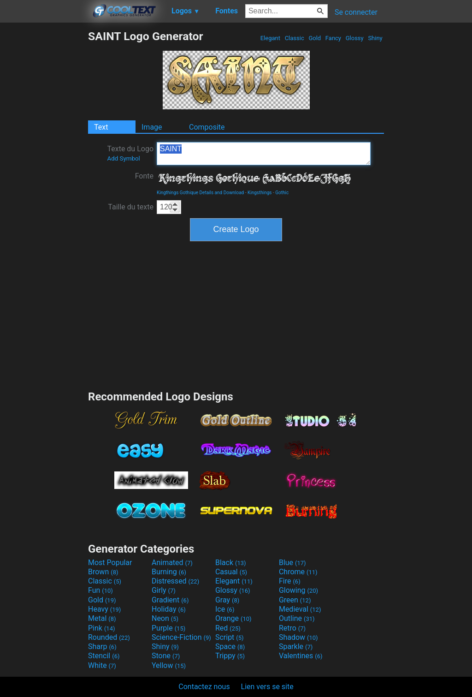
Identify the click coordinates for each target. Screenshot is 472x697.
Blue (292, 562)
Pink (101, 628)
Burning (169, 571)
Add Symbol (123, 158)
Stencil (103, 655)
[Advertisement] (44, 168)
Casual (231, 571)
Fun (100, 590)
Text (101, 127)
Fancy (333, 38)
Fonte (144, 176)
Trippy (230, 655)
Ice (224, 609)
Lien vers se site (267, 686)
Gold (314, 38)
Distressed (175, 581)
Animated (172, 562)
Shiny (375, 38)
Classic (294, 38)
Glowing (298, 590)
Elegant (270, 38)
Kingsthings (260, 192)
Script (229, 637)
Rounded (109, 637)
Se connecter (356, 12)
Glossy (354, 38)
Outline (297, 618)
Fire (290, 581)
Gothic (282, 192)
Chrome (298, 571)
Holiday (169, 609)
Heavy (104, 609)
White (102, 665)
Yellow (169, 665)
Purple (168, 628)
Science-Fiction (181, 637)
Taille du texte (130, 207)
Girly (164, 590)
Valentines (301, 655)
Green (295, 600)
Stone (166, 655)
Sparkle (296, 646)
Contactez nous (204, 686)
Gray (227, 600)
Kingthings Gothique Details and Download (200, 192)
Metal (102, 618)
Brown (103, 571)
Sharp (102, 646)
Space (230, 646)
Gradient (170, 600)
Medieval (300, 609)
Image (152, 127)
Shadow (298, 637)
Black (230, 562)
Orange (233, 618)
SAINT (264, 153)
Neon (165, 618)
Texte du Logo (130, 153)
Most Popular (110, 562)
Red (228, 628)
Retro (292, 628)
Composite (207, 127)
